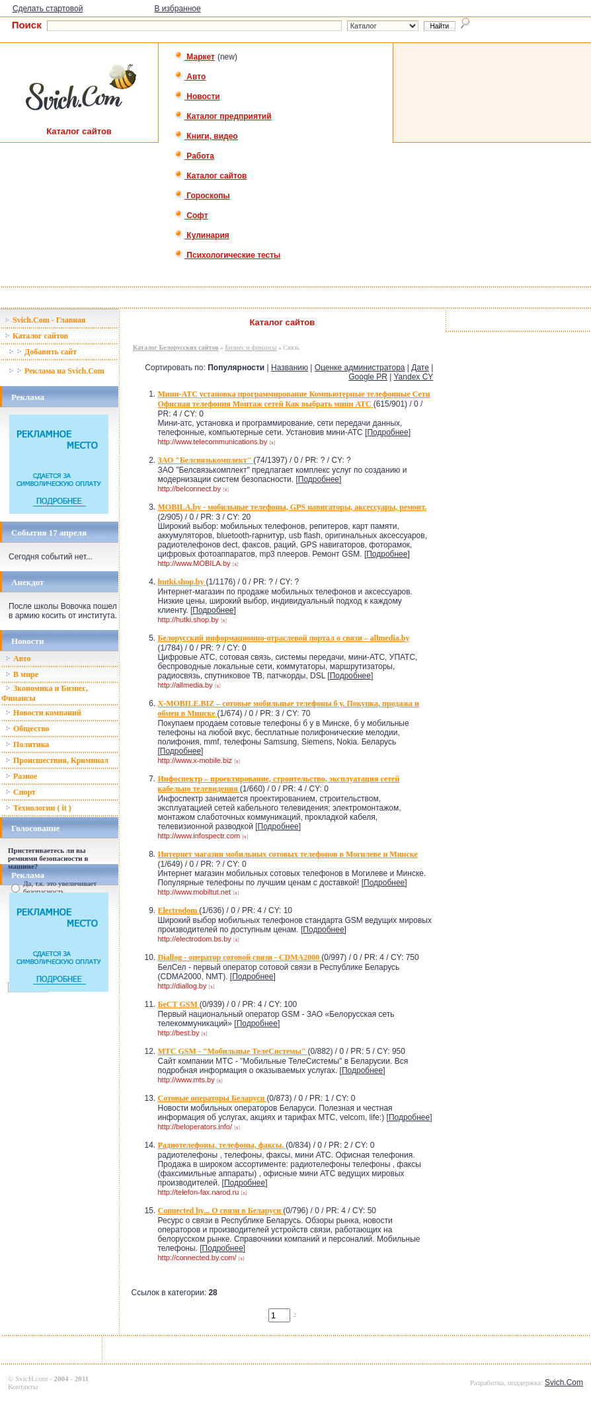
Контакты (23, 1386)
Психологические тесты (227, 255)
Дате (420, 367)
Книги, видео (206, 136)
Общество (27, 728)
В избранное (177, 8)
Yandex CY (414, 376)
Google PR (367, 376)
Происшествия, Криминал (56, 760)
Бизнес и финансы (251, 347)
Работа (194, 156)
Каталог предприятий (223, 116)
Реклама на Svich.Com (56, 371)
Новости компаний (43, 712)
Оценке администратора (360, 367)
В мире (21, 674)
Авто (190, 76)
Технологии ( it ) (38, 808)
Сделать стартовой (48, 8)
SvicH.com (31, 1378)
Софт (191, 215)
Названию (289, 367)
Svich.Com (564, 1382)
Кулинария (202, 235)
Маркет (195, 56)
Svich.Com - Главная (45, 320)
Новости (197, 96)
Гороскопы (202, 195)
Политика (27, 744)
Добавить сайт (43, 351)
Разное (21, 776)
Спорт (20, 792)
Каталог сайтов (211, 175)
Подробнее (387, 432)
